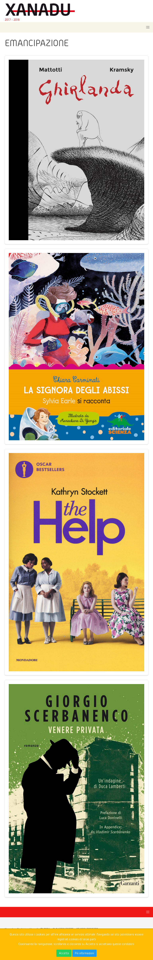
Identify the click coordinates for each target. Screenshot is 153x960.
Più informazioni (84, 953)
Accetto (64, 953)
